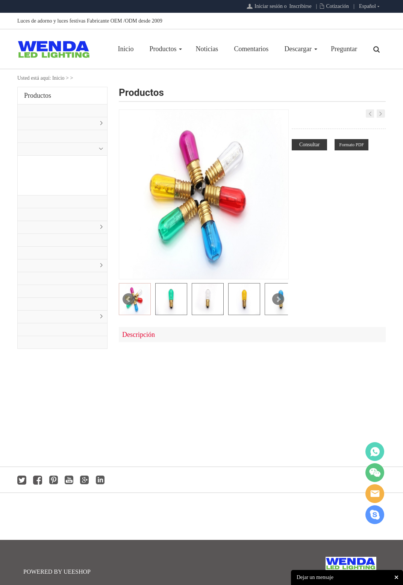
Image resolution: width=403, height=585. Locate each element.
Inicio (125, 49)
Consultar (309, 144)
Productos (162, 49)
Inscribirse (300, 6)
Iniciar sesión (269, 6)
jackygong (374, 493)
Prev (129, 299)
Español (367, 6)
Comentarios (251, 49)
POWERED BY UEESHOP (57, 571)
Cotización (337, 6)
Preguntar (344, 49)
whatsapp (374, 451)
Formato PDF (351, 144)
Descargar (298, 49)
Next (278, 299)
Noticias (206, 49)
